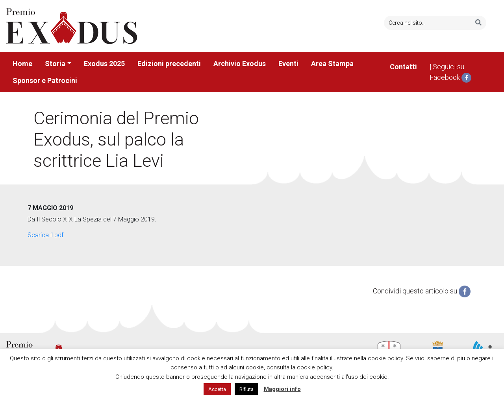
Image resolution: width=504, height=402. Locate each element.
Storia (55, 63)
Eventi (288, 63)
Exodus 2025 (104, 63)
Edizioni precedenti (169, 63)
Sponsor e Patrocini (45, 80)
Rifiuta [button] (246, 389)
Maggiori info (282, 389)
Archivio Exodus (239, 63)
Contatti (403, 67)
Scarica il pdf (45, 235)
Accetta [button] (217, 389)
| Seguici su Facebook (450, 73)
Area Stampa (332, 63)
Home (22, 63)
